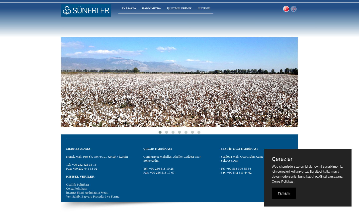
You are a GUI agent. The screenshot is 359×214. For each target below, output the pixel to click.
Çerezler (282, 159)
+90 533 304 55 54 (238, 168)
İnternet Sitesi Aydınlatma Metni (87, 192)
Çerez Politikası (76, 188)
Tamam (284, 193)
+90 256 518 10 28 (161, 168)
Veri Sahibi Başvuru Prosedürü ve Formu (92, 196)
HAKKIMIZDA (151, 8)
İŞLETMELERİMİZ (179, 8)
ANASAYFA (128, 8)
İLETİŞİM (204, 8)
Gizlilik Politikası (77, 184)
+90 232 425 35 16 (84, 164)
